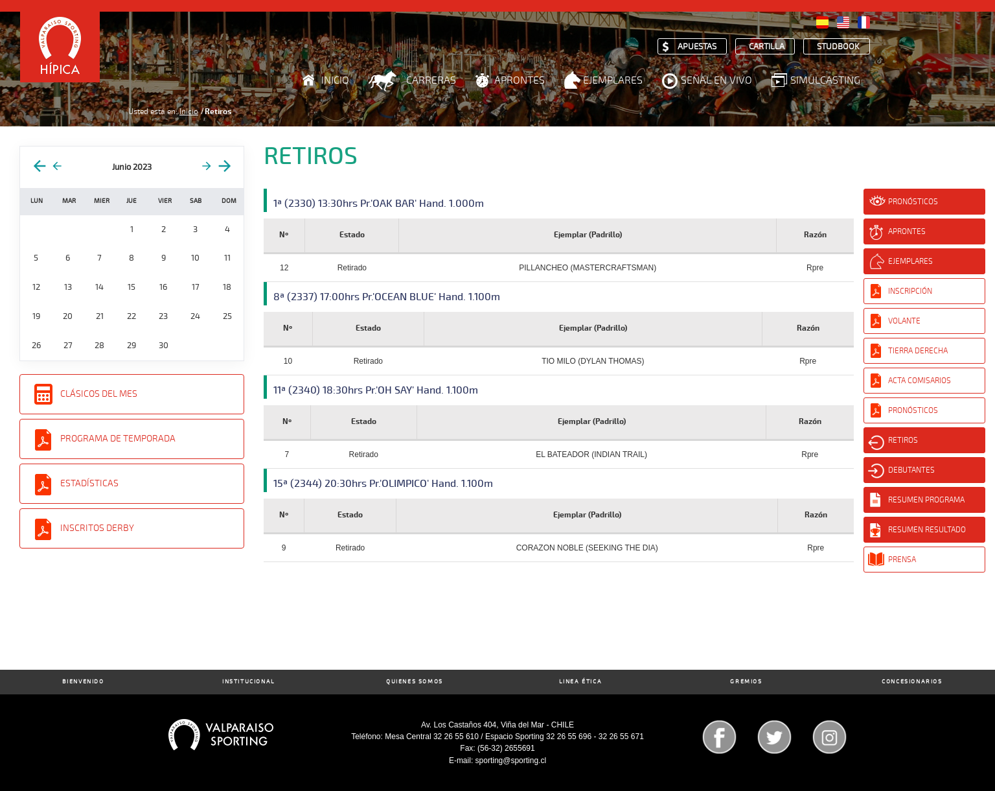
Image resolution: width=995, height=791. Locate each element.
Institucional (248, 681)
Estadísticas (89, 483)
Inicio (335, 80)
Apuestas (697, 47)
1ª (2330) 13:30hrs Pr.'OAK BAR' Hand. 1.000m (378, 203)
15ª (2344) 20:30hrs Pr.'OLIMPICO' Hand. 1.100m (383, 483)
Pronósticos (913, 201)
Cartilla (766, 47)
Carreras (431, 80)
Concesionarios (912, 681)
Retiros (903, 440)
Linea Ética (580, 681)
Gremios (746, 681)
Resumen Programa (926, 499)
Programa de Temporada (118, 438)
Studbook (838, 47)
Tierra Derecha (918, 350)
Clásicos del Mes (98, 393)
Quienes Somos (414, 681)
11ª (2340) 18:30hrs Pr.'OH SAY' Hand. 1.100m (375, 390)
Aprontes (519, 80)
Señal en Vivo (716, 80)
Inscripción (910, 291)
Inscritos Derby (97, 528)
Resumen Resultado (927, 529)
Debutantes (911, 470)
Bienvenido (83, 681)
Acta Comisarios (919, 380)
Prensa (902, 559)
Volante (904, 320)
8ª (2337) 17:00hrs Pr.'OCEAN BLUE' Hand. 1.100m (386, 296)
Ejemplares (613, 80)
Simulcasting (825, 80)
